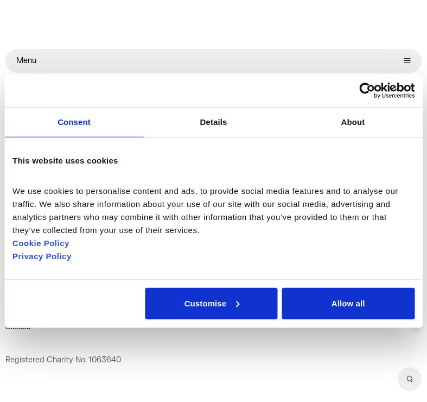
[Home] (213, 24)
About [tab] (353, 122)
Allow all (348, 302)
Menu (213, 60)
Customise (212, 302)
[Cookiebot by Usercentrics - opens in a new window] (367, 91)
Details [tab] (213, 122)
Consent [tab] (74, 122)
